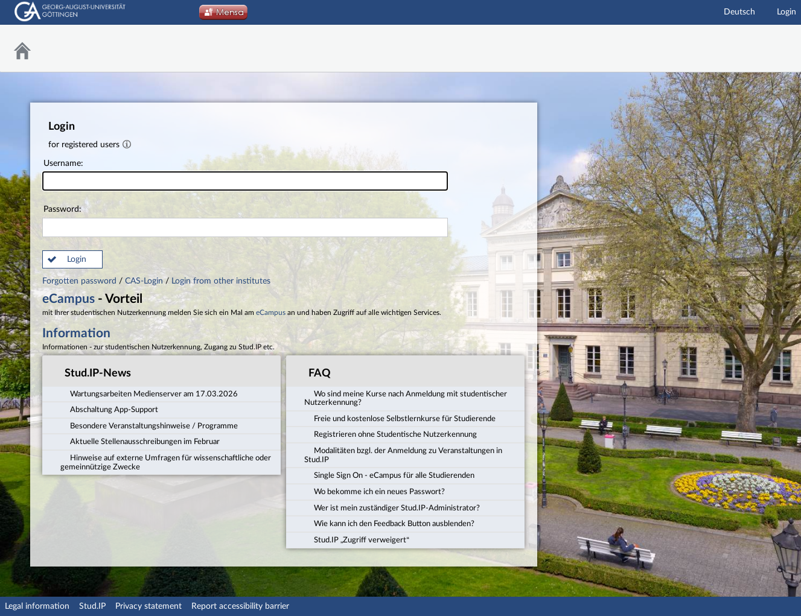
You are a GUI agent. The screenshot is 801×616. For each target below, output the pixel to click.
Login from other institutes (220, 281)
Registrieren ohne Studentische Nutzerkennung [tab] (390, 434)
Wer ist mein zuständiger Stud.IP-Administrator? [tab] (392, 507)
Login (786, 12)
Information (76, 333)
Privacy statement (148, 606)
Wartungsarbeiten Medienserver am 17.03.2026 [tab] (149, 393)
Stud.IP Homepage (762, 48)
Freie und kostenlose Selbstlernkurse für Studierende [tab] (400, 418)
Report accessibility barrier (240, 606)
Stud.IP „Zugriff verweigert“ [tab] (356, 539)
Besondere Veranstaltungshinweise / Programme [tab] (149, 425)
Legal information (37, 606)
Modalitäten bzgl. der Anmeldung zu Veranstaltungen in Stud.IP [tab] (403, 454)
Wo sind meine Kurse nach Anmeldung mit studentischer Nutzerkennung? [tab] (405, 397)
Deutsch (739, 12)
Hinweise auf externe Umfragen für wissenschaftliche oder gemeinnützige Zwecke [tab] (165, 461)
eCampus (68, 299)
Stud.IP (92, 606)
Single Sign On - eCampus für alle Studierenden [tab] (389, 475)
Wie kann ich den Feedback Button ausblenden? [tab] (389, 523)
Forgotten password (80, 281)
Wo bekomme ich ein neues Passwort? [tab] (374, 491)
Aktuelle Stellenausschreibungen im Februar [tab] (140, 441)
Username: (245, 175)
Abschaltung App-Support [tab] (109, 409)
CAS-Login (144, 281)
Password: (245, 221)
